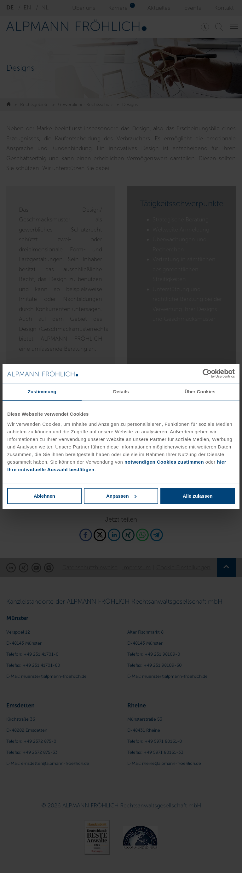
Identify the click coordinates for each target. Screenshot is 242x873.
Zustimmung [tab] (42, 391)
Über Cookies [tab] (200, 391)
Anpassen (121, 496)
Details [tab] (121, 391)
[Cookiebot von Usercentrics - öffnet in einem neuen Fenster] (207, 373)
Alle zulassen (198, 496)
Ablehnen (44, 496)
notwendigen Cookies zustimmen (164, 462)
